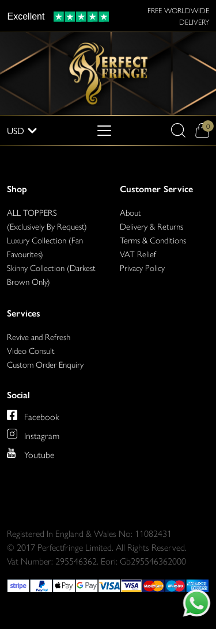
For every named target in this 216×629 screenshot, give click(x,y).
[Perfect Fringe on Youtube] (30, 453)
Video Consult (31, 350)
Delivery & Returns (151, 226)
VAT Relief (138, 253)
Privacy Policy (142, 267)
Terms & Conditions (153, 240)
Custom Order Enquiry (45, 364)
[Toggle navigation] (104, 130)
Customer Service (156, 189)
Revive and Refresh (38, 336)
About (130, 212)
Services (23, 313)
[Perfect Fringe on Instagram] (33, 434)
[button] (178, 130)
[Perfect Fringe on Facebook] (33, 415)
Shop (17, 189)
